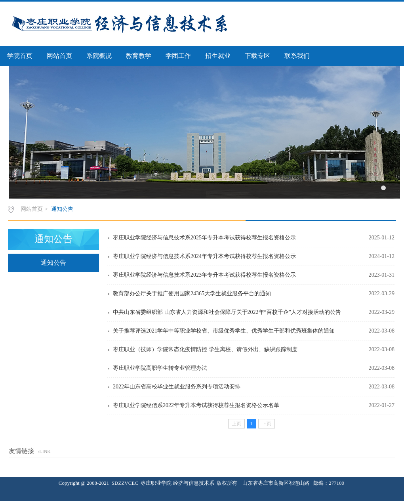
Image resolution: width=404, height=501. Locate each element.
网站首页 (59, 55)
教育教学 (138, 55)
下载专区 (257, 55)
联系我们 (297, 55)
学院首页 (19, 55)
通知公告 (62, 209)
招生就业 (218, 55)
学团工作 (178, 55)
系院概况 (99, 55)
